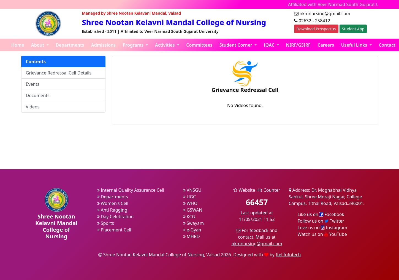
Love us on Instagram (322, 228)
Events (32, 84)
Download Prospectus (316, 28)
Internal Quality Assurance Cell (130, 190)
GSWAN (192, 210)
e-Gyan (192, 230)
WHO (190, 203)
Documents (38, 95)
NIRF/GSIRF (298, 45)
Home (17, 45)
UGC (189, 197)
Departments (70, 45)
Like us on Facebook (321, 214)
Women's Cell (112, 203)
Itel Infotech (288, 255)
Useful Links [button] (354, 45)
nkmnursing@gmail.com (257, 244)
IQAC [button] (270, 45)
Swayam (193, 223)
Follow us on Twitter (321, 221)
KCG (189, 217)
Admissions (103, 45)
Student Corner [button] (236, 45)
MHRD (191, 236)
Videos (33, 107)
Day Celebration (115, 217)
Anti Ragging (112, 210)
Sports (105, 223)
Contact (387, 45)
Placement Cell (114, 230)
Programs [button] (134, 45)
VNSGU (192, 190)
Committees (199, 45)
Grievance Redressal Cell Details (59, 73)
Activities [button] (165, 45)
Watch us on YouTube (322, 234)
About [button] (38, 45)
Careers (325, 45)
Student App (353, 28)
